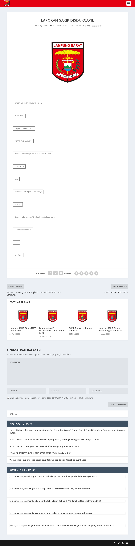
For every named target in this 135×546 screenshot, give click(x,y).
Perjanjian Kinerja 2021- (24, 128)
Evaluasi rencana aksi (23, 230)
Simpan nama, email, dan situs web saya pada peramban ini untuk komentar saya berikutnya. (51, 398)
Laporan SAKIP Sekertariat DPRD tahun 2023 (51, 330)
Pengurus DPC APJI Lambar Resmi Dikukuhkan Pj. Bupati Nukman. (59, 488)
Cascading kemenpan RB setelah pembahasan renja (35, 217)
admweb (51, 25)
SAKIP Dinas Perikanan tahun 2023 (80, 329)
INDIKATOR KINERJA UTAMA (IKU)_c (28, 192)
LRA (16, 179)
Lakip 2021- (19, 166)
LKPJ (16, 242)
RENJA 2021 (19, 116)
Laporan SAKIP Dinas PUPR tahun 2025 (23, 329)
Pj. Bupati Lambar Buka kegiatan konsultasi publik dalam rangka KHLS (62, 476)
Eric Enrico (14, 476)
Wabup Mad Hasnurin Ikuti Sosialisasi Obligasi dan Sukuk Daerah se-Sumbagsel (48, 460)
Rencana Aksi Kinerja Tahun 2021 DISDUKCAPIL (33, 154)
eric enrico (14, 501)
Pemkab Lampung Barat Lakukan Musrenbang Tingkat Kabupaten (60, 513)
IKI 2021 (18, 204)
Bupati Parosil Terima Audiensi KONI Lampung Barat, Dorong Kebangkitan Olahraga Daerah (54, 439)
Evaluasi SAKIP (77, 25)
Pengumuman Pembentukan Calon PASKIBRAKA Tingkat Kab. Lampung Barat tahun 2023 (71, 525)
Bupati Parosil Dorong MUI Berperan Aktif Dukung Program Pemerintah (44, 446)
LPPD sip (18, 255)
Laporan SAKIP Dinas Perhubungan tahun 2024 (112, 329)
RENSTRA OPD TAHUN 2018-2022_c (28, 103)
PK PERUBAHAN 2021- (23, 141)
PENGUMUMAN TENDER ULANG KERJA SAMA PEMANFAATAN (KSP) (40, 453)
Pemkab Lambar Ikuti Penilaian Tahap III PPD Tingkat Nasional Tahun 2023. (64, 501)
